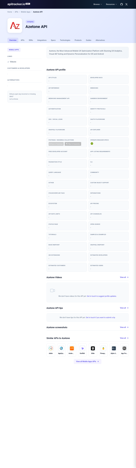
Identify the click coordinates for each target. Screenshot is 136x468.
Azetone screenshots (57, 327)
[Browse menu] (98, 4)
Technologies (65, 40)
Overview (12, 40)
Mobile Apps (25, 12)
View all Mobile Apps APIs (87, 361)
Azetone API (38, 12)
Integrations (41, 40)
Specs (53, 40)
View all (124, 277)
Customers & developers (18, 68)
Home (9, 12)
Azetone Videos (54, 277)
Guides (88, 40)
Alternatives (100, 40)
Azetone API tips (55, 308)
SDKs (31, 40)
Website (11, 62)
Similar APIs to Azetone (58, 338)
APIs (16, 12)
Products (78, 40)
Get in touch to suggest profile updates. (102, 296)
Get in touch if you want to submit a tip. (100, 317)
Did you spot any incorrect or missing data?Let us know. (23, 96)
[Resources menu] (111, 4)
